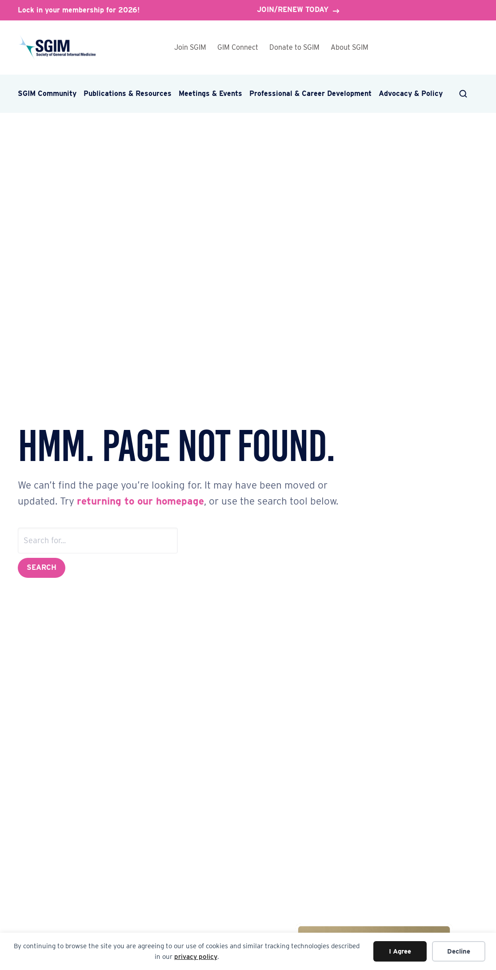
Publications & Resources (128, 93)
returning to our (116, 501)
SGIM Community (47, 93)
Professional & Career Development (310, 93)
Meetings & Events (210, 93)
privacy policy (195, 957)
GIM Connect (237, 47)
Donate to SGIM (294, 47)
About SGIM (349, 47)
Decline (458, 951)
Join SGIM (190, 47)
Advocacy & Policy (411, 93)
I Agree (400, 951)
